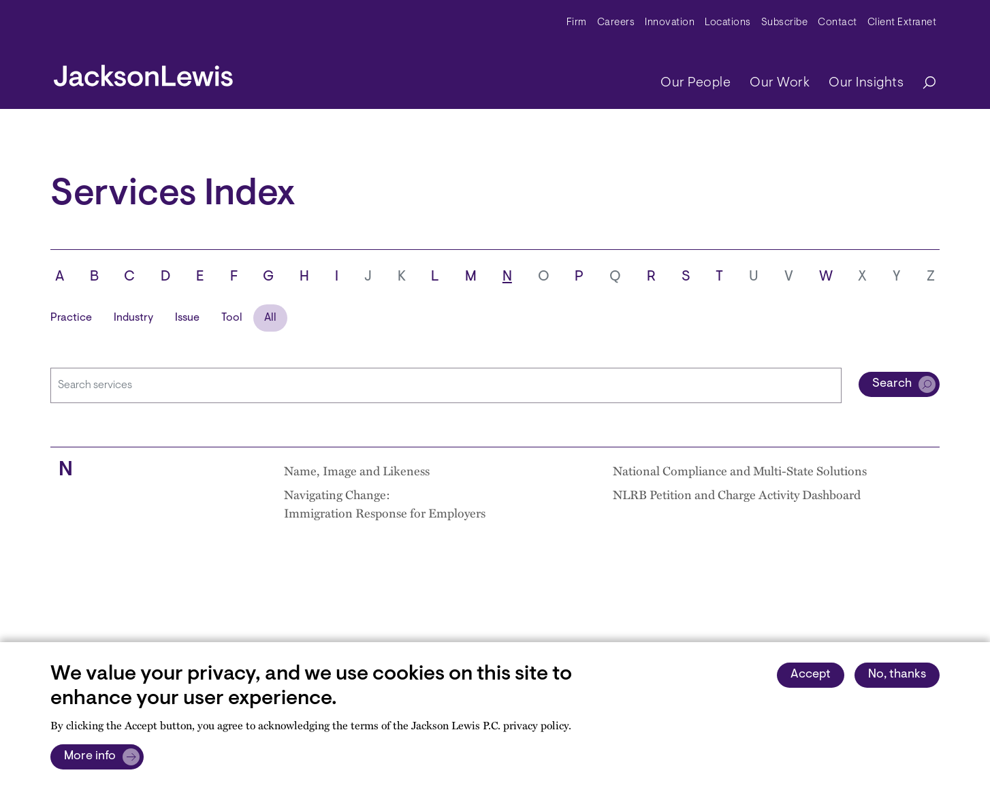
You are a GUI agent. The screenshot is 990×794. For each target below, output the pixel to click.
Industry (133, 318)
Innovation (669, 23)
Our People (695, 83)
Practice (71, 318)
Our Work (780, 83)
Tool (231, 318)
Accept (811, 675)
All (270, 318)
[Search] (922, 83)
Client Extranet (902, 23)
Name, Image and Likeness (357, 470)
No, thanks (897, 675)
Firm (576, 23)
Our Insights (866, 83)
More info (90, 756)
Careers (616, 23)
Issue (187, 318)
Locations (728, 23)
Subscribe (784, 23)
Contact (837, 23)
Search (892, 384)
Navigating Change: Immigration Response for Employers (384, 503)
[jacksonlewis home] (143, 72)
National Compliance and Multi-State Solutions (740, 470)
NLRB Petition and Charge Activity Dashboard (737, 494)
